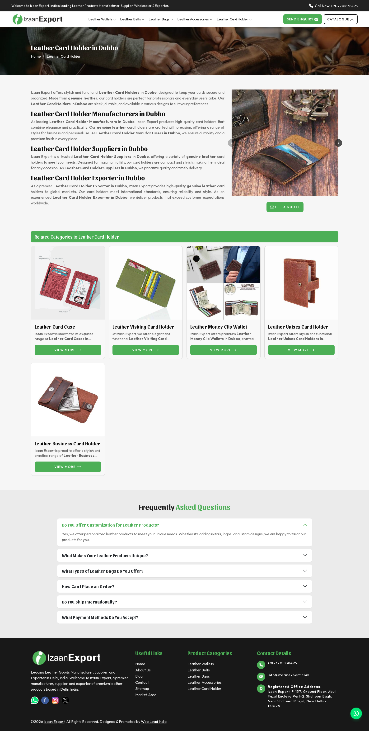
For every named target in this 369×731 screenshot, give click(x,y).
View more (67, 350)
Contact (142, 682)
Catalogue (340, 19)
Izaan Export (54, 721)
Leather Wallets (102, 19)
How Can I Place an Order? (88, 586)
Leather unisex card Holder (298, 327)
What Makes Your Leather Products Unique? (105, 555)
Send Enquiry (302, 19)
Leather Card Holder (234, 19)
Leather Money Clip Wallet (218, 327)
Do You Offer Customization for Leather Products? (110, 524)
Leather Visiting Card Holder (143, 327)
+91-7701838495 (344, 6)
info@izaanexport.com (288, 675)
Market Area (145, 694)
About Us (143, 670)
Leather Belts (132, 19)
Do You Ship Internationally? (89, 601)
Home (36, 56)
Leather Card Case (55, 327)
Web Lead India (154, 721)
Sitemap (142, 688)
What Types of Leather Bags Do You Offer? (103, 570)
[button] (338, 143)
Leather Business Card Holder (67, 443)
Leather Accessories (195, 19)
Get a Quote (285, 207)
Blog (139, 676)
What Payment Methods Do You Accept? (100, 617)
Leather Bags (161, 19)
